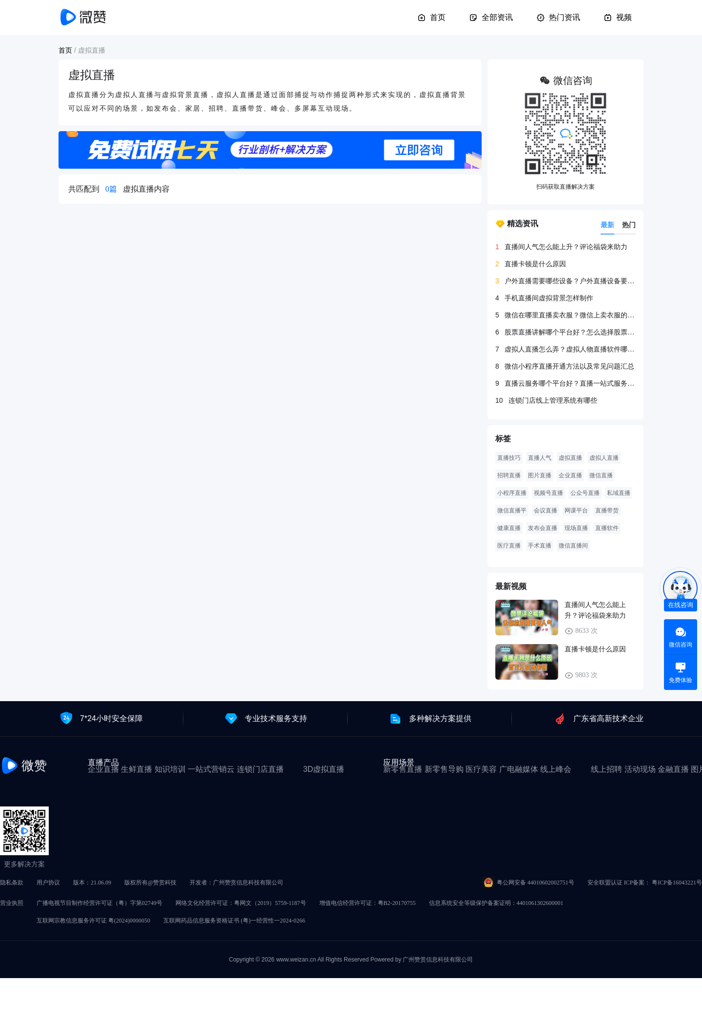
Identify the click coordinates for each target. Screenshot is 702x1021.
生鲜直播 (136, 769)
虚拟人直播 (604, 457)
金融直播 (673, 769)
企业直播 (570, 475)
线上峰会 (555, 769)
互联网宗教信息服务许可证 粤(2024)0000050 (93, 920)
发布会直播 (542, 528)
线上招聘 (606, 769)
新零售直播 (402, 769)
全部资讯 (491, 17)
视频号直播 (548, 493)
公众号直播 (585, 493)
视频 (618, 17)
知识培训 (170, 769)
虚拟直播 (570, 457)
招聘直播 (509, 475)
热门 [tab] (629, 225)
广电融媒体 (518, 769)
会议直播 (545, 510)
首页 (431, 17)
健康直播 (509, 528)
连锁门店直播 (260, 769)
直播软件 (607, 528)
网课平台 (576, 510)
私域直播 (618, 493)
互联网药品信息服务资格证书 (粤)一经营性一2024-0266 (234, 920)
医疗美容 (481, 769)
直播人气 (539, 457)
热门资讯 (558, 17)
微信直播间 (573, 545)
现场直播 (576, 528)
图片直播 (539, 475)
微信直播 (601, 475)
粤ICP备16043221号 (677, 882)
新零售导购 (444, 769)
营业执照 (11, 903)
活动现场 (640, 769)
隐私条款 (11, 882)
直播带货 (607, 510)
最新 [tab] (607, 225)
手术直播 (539, 545)
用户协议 (48, 882)
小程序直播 (511, 493)
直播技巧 (509, 457)
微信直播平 (511, 510)
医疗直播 (509, 545)
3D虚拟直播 (323, 769)
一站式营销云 (211, 769)
